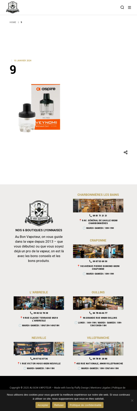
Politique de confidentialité (85, 405)
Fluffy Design (81, 387)
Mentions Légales (101, 387)
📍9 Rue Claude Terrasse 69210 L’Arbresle (39, 319)
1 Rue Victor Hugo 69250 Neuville (40, 363)
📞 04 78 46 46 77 (98, 313)
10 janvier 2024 (22, 60)
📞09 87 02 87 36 (39, 358)
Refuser (59, 405)
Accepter (43, 405)
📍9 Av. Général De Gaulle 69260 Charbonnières (98, 222)
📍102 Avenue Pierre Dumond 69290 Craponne (98, 268)
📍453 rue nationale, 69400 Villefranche (98, 363)
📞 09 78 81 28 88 (98, 358)
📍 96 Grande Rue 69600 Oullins (98, 317)
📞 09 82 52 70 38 (39, 313)
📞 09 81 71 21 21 (98, 215)
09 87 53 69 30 (100, 261)
